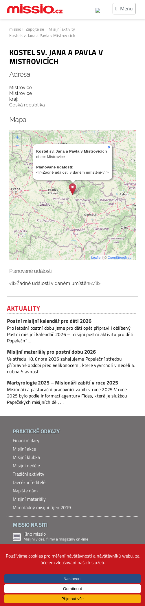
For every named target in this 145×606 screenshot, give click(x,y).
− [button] (17, 146)
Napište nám (25, 490)
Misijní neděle (26, 465)
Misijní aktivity (62, 29)
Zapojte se (35, 29)
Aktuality (23, 308)
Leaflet (96, 257)
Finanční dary (26, 440)
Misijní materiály (29, 499)
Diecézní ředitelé (29, 482)
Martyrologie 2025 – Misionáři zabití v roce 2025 (63, 383)
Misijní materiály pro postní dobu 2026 (51, 352)
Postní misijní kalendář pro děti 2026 (49, 321)
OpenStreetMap (119, 257)
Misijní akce (24, 448)
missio (15, 29)
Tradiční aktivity (28, 473)
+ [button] (17, 138)
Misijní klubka (26, 457)
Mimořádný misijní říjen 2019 (42, 507)
